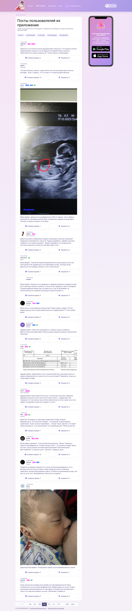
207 (35, 604)
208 (39, 604)
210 (49, 604)
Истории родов (52, 35)
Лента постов (40, 6)
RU (107, 5)
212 (58, 604)
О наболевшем (30, 35)
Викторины (52, 6)
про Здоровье (64, 35)
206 (30, 604)
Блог (60, 6)
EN (114, 5)
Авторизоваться (73, 5)
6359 (67, 604)
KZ (111, 5)
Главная (30, 6)
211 (54, 604)
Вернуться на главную (21, 14)
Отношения (41, 35)
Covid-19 (20, 35)
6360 (72, 604)
